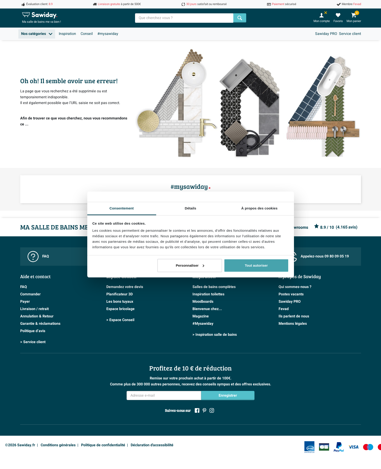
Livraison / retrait (34, 309)
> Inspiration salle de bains (214, 334)
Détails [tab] (190, 208)
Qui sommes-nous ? (295, 287)
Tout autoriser (256, 265)
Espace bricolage (120, 309)
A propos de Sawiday (300, 276)
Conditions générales (58, 445)
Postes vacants (291, 294)
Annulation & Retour (37, 316)
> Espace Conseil (120, 320)
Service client (350, 34)
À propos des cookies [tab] (259, 208)
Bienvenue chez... (207, 309)
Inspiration (67, 34)
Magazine (200, 316)
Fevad (284, 309)
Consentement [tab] (122, 208)
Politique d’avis (32, 331)
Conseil (87, 34)
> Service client (32, 342)
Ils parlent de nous (294, 316)
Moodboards (202, 301)
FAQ (38, 256)
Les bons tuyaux (119, 301)
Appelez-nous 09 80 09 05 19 (317, 256)
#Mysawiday (202, 323)
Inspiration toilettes (208, 294)
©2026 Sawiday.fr (20, 445)
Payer (25, 301)
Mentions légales (293, 323)
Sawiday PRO (326, 34)
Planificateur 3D (119, 294)
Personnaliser (190, 265)
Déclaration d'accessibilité (152, 445)
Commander (30, 294)
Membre (351, 4)
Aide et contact (35, 276)
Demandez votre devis (124, 287)
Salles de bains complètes (214, 287)
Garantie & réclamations (40, 323)
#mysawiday (107, 34)
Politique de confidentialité (103, 445)
